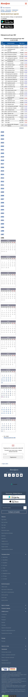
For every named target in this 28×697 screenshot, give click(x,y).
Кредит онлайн (4, 546)
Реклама (3, 641)
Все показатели (7, 7)
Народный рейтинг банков (7, 549)
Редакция (3, 619)
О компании (4, 614)
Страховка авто (4, 660)
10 (4, 377)
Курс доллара (4, 522)
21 (1, 395)
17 (4, 378)
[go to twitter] (13, 475)
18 (6, 378)
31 (8, 396)
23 (1, 380)
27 (10, 380)
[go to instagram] (17, 475)
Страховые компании (6, 662)
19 (8, 378)
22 (4, 395)
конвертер (21, 127)
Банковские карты (5, 530)
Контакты (3, 617)
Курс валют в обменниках (7, 589)
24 (4, 380)
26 (8, 380)
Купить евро (4, 597)
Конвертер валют (5, 544)
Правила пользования (6, 627)
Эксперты (3, 625)
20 (10, 378)
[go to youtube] (21, 475)
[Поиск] (25, 507)
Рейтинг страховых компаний (7, 657)
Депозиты (3, 538)
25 (6, 380)
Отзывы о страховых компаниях (8, 654)
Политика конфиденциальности (8, 630)
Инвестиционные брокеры (7, 533)
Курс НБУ (3, 527)
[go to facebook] (5, 475)
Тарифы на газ (4, 541)
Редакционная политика (6, 633)
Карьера (3, 622)
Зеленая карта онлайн (6, 652)
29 (4, 396)
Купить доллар (4, 594)
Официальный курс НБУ (10, 437)
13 (10, 377)
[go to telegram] (9, 475)
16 (1, 378)
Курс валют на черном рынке (7, 592)
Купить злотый (4, 600)
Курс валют (3, 519)
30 (1, 382)
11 (6, 377)
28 (8, 413)
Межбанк (3, 535)
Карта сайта (5, 463)
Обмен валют (4, 586)
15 (4, 393)
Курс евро (3, 525)
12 (8, 377)
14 (1, 393)
